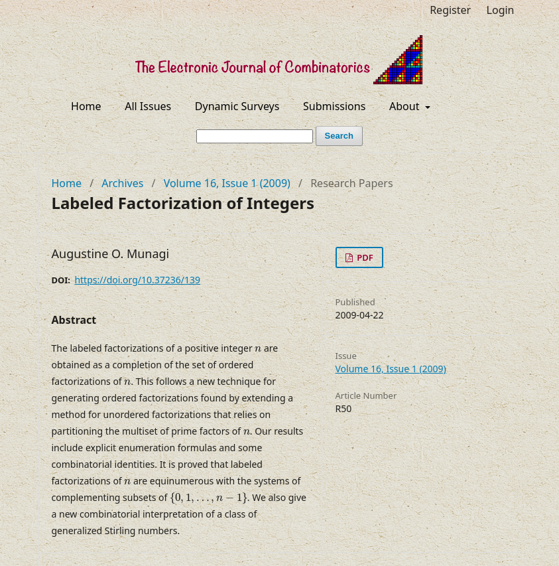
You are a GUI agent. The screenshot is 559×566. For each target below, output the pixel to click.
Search (339, 136)
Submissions (334, 106)
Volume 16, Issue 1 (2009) (227, 183)
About (405, 106)
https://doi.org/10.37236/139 (137, 279)
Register (450, 10)
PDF (364, 257)
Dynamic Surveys (237, 106)
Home (86, 106)
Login (501, 10)
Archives (122, 183)
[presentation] (258, 349)
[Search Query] (254, 136)
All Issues (148, 106)
